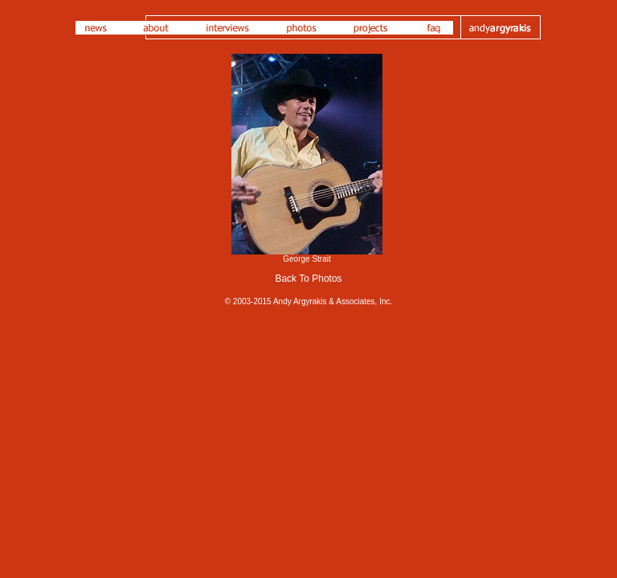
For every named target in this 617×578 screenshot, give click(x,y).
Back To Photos (308, 278)
